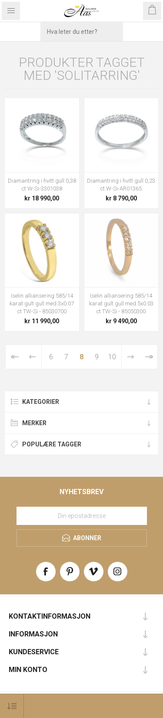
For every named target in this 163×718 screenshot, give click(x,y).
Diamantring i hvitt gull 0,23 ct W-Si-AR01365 (121, 184)
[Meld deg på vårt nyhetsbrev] (82, 516)
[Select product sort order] (12, 706)
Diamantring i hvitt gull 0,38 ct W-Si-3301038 (42, 184)
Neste (130, 357)
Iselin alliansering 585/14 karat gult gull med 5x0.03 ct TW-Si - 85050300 (121, 303)
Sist (148, 357)
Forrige (32, 357)
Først (14, 357)
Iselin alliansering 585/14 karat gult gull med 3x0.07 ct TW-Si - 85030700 (42, 303)
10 (112, 357)
